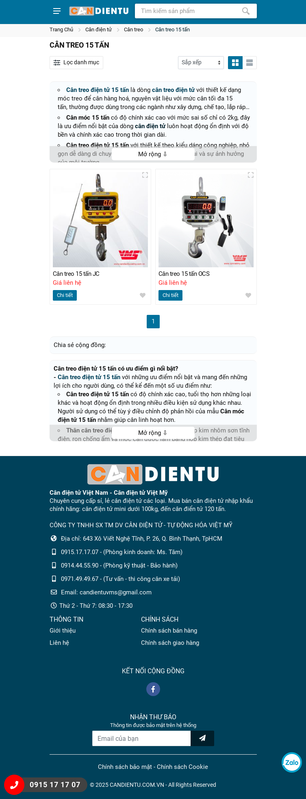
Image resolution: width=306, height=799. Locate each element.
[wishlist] (142, 295)
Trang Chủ (61, 29)
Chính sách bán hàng (169, 630)
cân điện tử (150, 126)
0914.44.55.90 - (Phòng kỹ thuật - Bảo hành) (119, 565)
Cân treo (133, 29)
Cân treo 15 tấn (172, 29)
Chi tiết (65, 295)
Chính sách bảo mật (125, 767)
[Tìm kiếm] (246, 11)
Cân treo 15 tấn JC (76, 273)
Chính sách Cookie (182, 767)
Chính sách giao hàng (170, 642)
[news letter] (202, 738)
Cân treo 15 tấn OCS (184, 273)
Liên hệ (59, 642)
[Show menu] (57, 11)
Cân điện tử (98, 29)
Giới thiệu (63, 630)
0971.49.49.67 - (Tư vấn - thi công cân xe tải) (120, 579)
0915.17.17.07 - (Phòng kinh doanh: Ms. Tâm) (121, 552)
